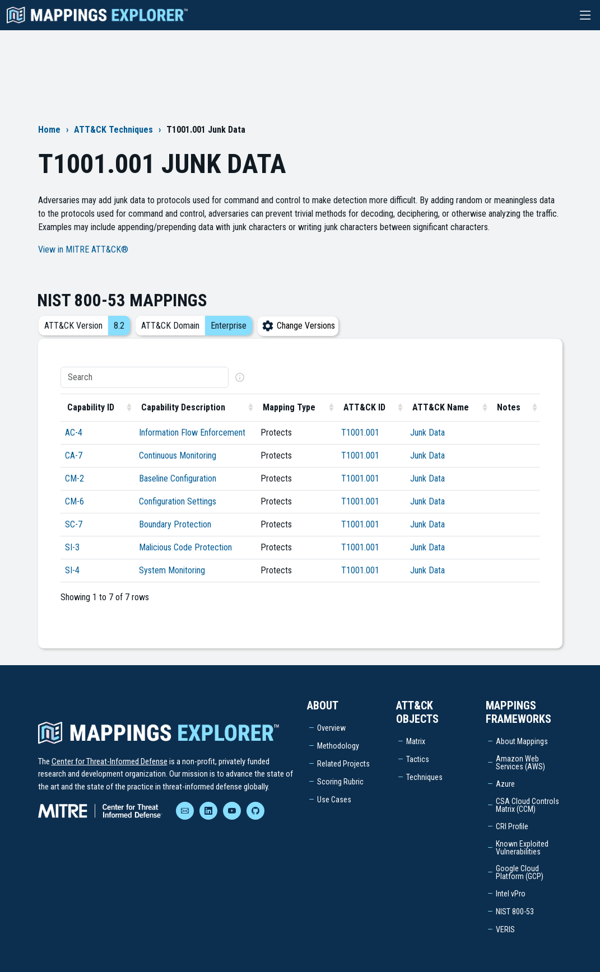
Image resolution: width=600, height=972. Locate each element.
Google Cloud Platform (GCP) (519, 872)
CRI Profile (512, 826)
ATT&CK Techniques (113, 129)
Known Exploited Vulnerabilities (522, 848)
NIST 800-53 (515, 911)
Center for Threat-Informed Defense (110, 761)
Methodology (338, 746)
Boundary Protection (175, 524)
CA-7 (73, 455)
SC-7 (73, 524)
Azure (505, 784)
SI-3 (72, 547)
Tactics (417, 759)
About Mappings (522, 741)
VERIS (505, 929)
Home (49, 129)
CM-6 (74, 501)
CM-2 (74, 478)
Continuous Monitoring (177, 455)
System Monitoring (172, 570)
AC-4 (73, 432)
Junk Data (427, 432)
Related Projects (343, 764)
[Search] (145, 377)
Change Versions (298, 325)
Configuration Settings (177, 501)
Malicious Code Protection (185, 547)
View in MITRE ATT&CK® (83, 249)
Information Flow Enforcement (192, 432)
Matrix (415, 741)
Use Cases (334, 799)
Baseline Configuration (177, 478)
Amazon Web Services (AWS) (520, 762)
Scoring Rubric (340, 782)
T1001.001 (360, 432)
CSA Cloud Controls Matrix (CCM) (527, 805)
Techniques (424, 777)
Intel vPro (510, 894)
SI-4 (72, 570)
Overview (331, 728)
